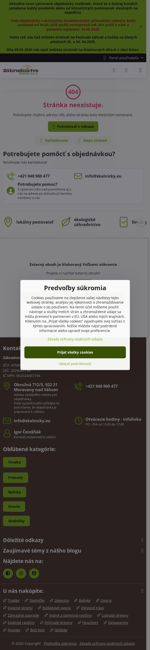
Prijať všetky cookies (75, 352)
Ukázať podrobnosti (75, 363)
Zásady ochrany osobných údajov (75, 339)
